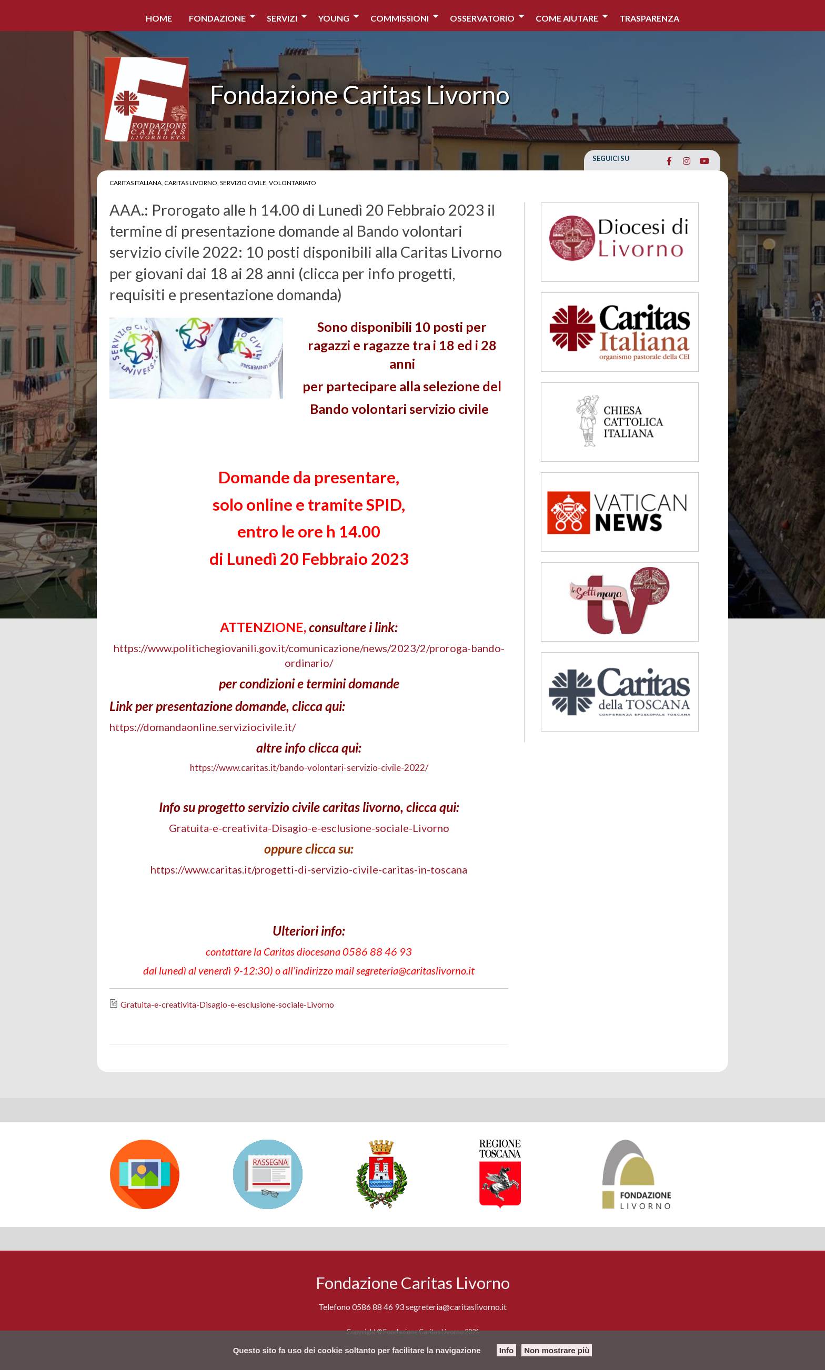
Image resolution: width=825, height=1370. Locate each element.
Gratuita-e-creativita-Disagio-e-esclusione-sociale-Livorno (309, 827)
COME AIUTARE (567, 18)
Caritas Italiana (135, 183)
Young (333, 18)
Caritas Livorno (190, 183)
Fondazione (217, 18)
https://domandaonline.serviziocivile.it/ (202, 726)
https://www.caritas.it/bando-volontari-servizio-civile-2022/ (309, 767)
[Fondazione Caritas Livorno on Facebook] (669, 161)
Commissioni (399, 18)
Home (159, 18)
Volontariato (292, 183)
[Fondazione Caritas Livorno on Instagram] (687, 161)
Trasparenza (649, 18)
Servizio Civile (243, 183)
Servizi (282, 18)
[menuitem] (158, 15)
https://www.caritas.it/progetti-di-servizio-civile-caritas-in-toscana (308, 869)
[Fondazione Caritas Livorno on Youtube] (704, 161)
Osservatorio (482, 18)
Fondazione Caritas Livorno (360, 94)
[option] (166, 1174)
